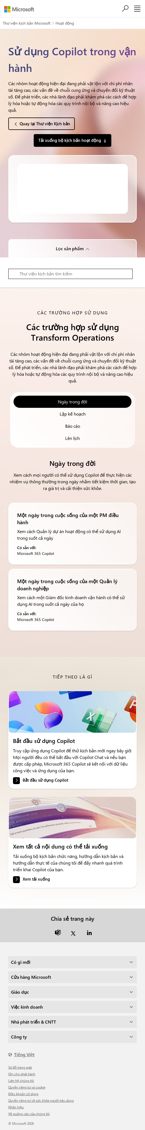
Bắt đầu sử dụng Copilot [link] (45, 780)
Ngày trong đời (72, 401)
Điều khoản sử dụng (23, 1094)
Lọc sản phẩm (70, 248)
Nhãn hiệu (16, 1107)
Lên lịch (72, 438)
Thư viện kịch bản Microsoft (27, 23)
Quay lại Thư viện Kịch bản (45, 123)
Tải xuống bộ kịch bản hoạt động (69, 140)
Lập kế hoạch (73, 414)
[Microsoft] (21, 9)
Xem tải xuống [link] (36, 879)
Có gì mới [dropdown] (20, 962)
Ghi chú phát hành (21, 1074)
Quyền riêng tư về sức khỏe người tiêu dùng (41, 1100)
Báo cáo (72, 426)
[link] (72, 712)
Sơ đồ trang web (20, 1067)
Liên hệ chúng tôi (21, 1080)
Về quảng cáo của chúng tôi (29, 1113)
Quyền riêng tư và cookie (26, 1087)
